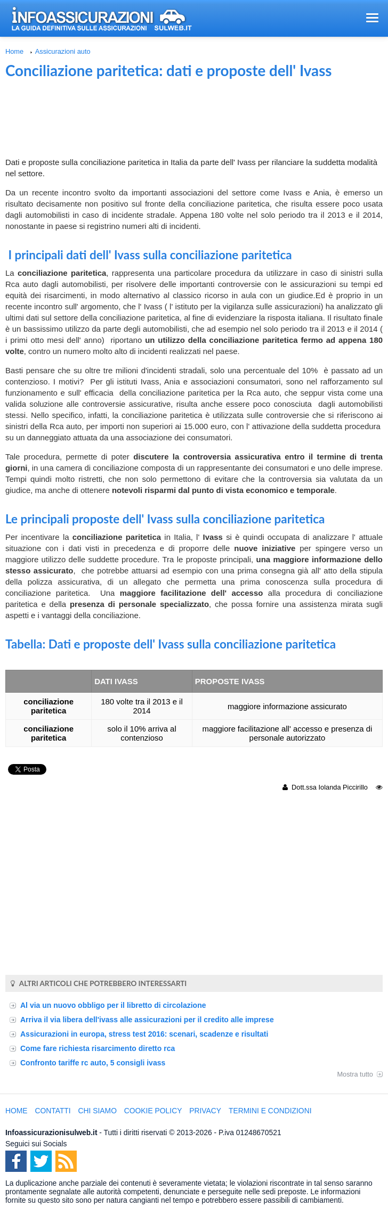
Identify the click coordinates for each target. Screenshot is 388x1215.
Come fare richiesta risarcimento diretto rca (97, 1048)
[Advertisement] (194, 119)
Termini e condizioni (270, 1110)
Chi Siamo (97, 1110)
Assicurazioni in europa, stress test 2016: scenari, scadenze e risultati (144, 1034)
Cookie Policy (153, 1110)
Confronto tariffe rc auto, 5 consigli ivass (92, 1062)
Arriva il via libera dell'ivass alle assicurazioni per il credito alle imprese (147, 1019)
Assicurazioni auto (63, 51)
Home (14, 51)
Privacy (205, 1110)
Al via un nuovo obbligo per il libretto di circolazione (113, 1005)
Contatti (52, 1110)
